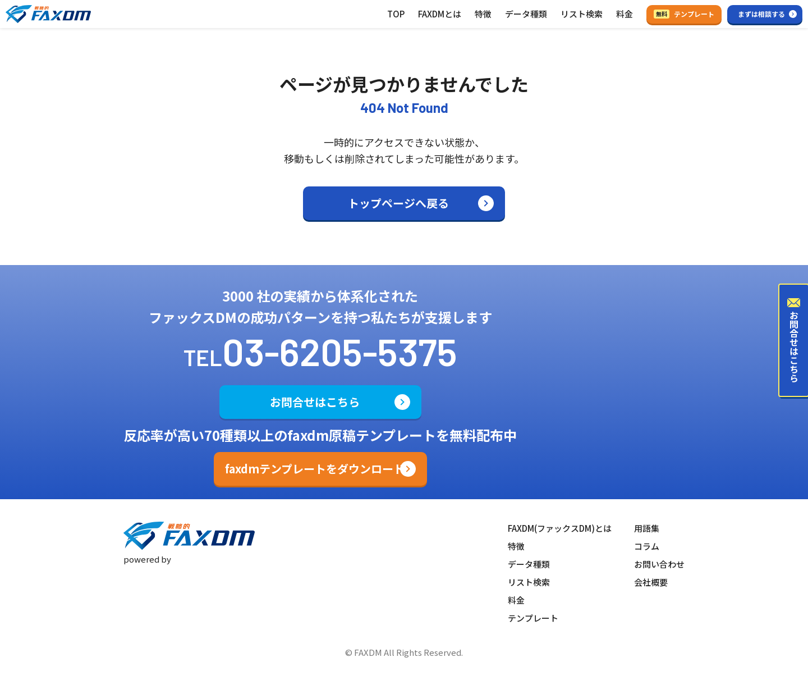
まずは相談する (761, 14)
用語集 (646, 528)
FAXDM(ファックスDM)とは (560, 528)
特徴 (483, 14)
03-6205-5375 (339, 351)
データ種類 (526, 14)
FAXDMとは (439, 14)
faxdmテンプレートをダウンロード (315, 468)
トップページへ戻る (398, 203)
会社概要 (651, 582)
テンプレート (684, 14)
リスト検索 (582, 14)
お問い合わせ (659, 564)
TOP (396, 14)
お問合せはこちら (315, 402)
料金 (624, 14)
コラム (646, 546)
